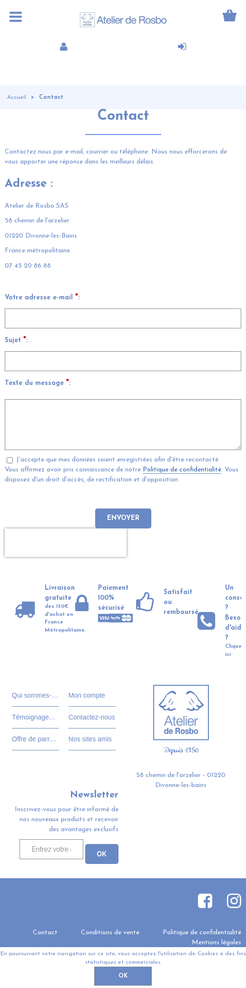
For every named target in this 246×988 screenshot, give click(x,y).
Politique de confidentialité (182, 469)
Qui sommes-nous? (35, 695)
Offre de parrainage (35, 739)
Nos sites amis (90, 739)
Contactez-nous (92, 717)
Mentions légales (216, 942)
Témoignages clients (35, 717)
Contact (45, 932)
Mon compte (87, 695)
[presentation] (66, 542)
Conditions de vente (110, 932)
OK (123, 976)
